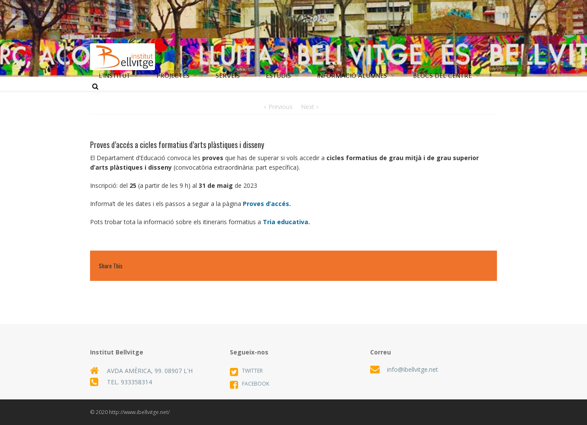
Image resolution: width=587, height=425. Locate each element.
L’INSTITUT (114, 76)
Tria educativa (285, 222)
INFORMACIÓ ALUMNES (352, 76)
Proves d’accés (266, 204)
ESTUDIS (278, 76)
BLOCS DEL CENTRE (442, 76)
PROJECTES (173, 76)
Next (307, 107)
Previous (280, 107)
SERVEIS (228, 76)
